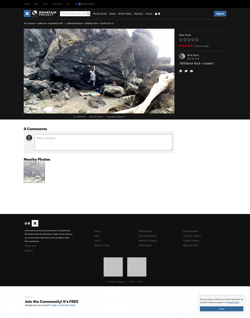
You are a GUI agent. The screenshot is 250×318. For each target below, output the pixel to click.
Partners (138, 13)
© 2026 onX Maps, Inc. (116, 282)
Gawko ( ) (107, 23)
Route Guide (100, 13)
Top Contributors (148, 235)
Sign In (220, 13)
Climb (27, 4)
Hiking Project (190, 231)
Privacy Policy (233, 302)
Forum (148, 13)
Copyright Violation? (116, 116)
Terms (131, 282)
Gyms (113, 13)
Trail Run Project (192, 235)
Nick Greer (193, 55)
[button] (180, 71)
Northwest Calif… (56, 23)
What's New (124, 13)
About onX (30, 245)
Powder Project (191, 240)
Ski (68, 4)
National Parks (191, 245)
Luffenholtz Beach (74, 23)
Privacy (140, 282)
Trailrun (57, 4)
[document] (221, 304)
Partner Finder (102, 245)
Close (222, 308)
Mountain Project (148, 240)
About (97, 231)
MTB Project (145, 245)
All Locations (29, 23)
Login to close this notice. (63, 305)
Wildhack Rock (91, 23)
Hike (45, 4)
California (41, 23)
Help (96, 235)
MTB (37, 4)
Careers (29, 250)
